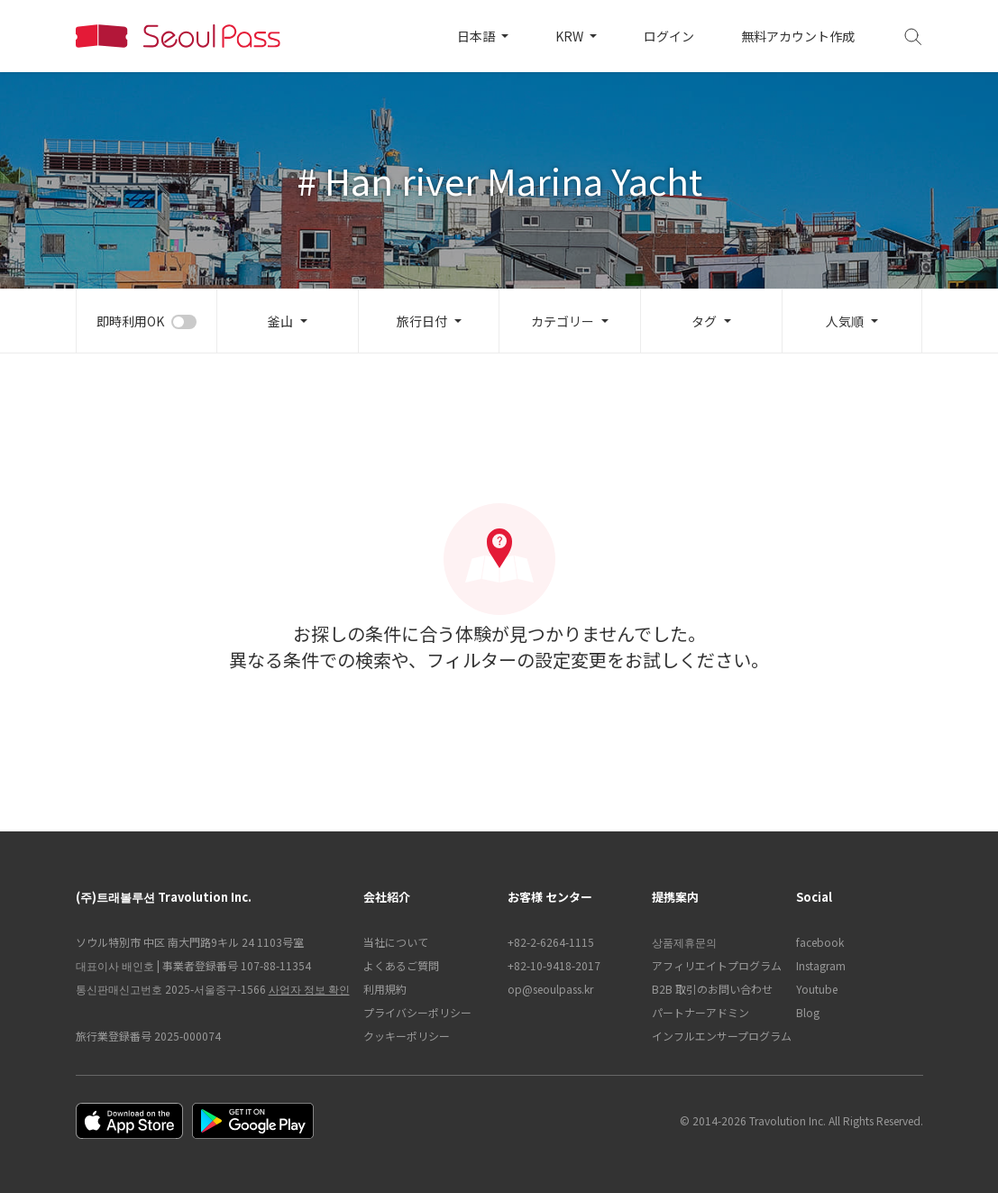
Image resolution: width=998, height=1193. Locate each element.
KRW (570, 36)
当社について (395, 942)
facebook (820, 942)
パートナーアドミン (700, 1012)
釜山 (280, 321)
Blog (807, 1012)
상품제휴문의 (684, 942)
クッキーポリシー (406, 1035)
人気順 (845, 321)
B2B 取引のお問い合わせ (712, 988)
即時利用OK (130, 321)
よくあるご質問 (401, 965)
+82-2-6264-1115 (551, 942)
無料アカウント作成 (798, 36)
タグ (704, 321)
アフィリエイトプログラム (715, 965)
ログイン (669, 36)
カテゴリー (562, 321)
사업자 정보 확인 (309, 988)
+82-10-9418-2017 (554, 965)
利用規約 (385, 988)
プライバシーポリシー (417, 1012)
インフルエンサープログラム (715, 1035)
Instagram (821, 965)
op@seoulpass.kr (550, 988)
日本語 (477, 36)
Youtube (817, 988)
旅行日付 (422, 321)
